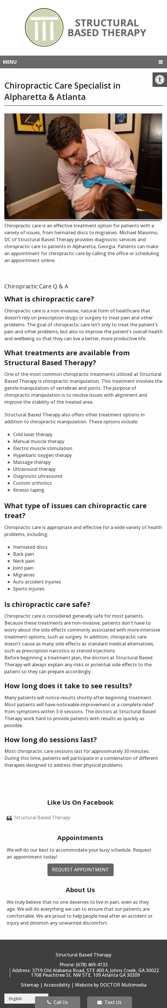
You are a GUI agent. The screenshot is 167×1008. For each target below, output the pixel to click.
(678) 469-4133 (92, 964)
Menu (10, 62)
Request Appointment (80, 869)
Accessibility (57, 985)
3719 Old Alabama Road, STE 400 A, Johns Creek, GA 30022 (95, 970)
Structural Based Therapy (42, 817)
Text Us (109, 1002)
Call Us (57, 1002)
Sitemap (30, 985)
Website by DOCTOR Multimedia (110, 985)
